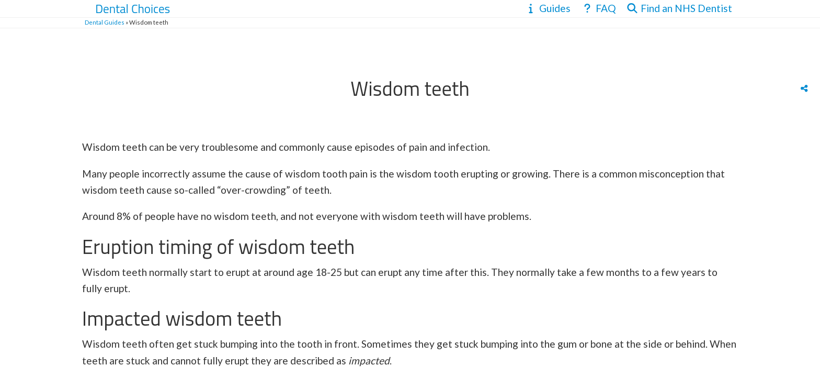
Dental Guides (104, 22)
